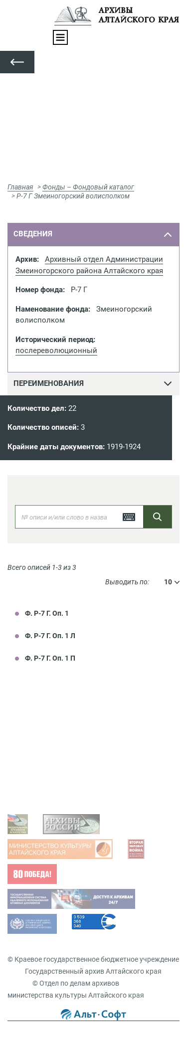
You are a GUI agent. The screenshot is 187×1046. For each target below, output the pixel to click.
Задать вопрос (41, 732)
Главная (20, 187)
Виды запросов (42, 789)
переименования (48, 383)
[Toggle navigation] (60, 37)
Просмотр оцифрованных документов (80, 748)
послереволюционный (56, 350)
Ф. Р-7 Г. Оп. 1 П (50, 658)
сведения (32, 233)
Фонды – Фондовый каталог (88, 187)
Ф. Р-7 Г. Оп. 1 (47, 613)
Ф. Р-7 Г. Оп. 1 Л (50, 636)
